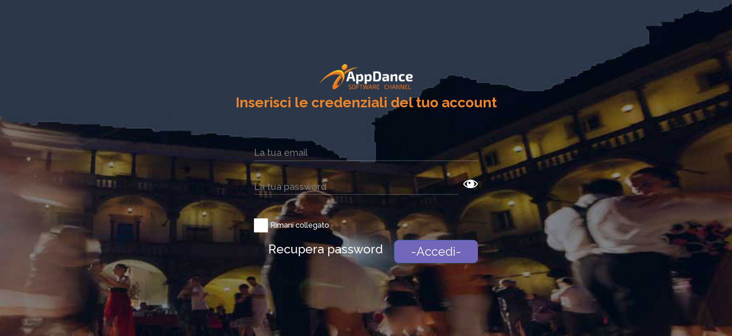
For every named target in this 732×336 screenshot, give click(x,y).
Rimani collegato (299, 225)
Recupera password (325, 249)
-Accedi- (436, 252)
